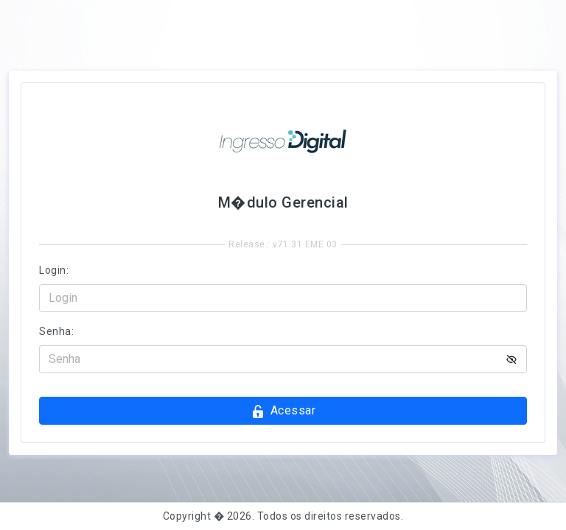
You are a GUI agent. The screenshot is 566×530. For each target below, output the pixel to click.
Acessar (283, 411)
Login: (54, 270)
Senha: (56, 331)
